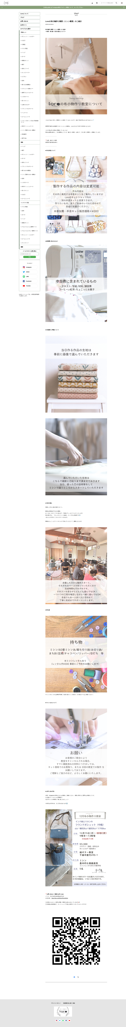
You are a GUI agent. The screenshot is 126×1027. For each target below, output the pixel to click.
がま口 (23, 40)
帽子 (23, 64)
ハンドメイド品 (25, 202)
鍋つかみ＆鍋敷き (26, 170)
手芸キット (23, 32)
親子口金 (24, 138)
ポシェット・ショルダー (28, 36)
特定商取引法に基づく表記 (69, 1003)
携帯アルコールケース (27, 92)
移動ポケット (25, 60)
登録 (29, 257)
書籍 (22, 247)
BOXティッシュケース (27, 126)
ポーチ (23, 56)
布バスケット (25, 100)
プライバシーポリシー (56, 1003)
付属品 (23, 44)
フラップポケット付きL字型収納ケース (29, 121)
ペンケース (25, 112)
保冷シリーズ (25, 68)
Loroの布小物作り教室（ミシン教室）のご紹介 (63, 21)
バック (23, 218)
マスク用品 (25, 48)
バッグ (23, 52)
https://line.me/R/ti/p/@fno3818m (60, 898)
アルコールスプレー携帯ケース (30, 230)
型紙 (22, 142)
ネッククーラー (26, 72)
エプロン (24, 76)
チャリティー (25, 242)
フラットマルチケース (27, 108)
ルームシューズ (26, 116)
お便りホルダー (26, 104)
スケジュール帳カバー (27, 88)
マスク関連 (25, 206)
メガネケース (25, 96)
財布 (23, 80)
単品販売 (24, 134)
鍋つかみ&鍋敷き (26, 84)
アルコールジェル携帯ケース (29, 226)
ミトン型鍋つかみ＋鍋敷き (28, 130)
